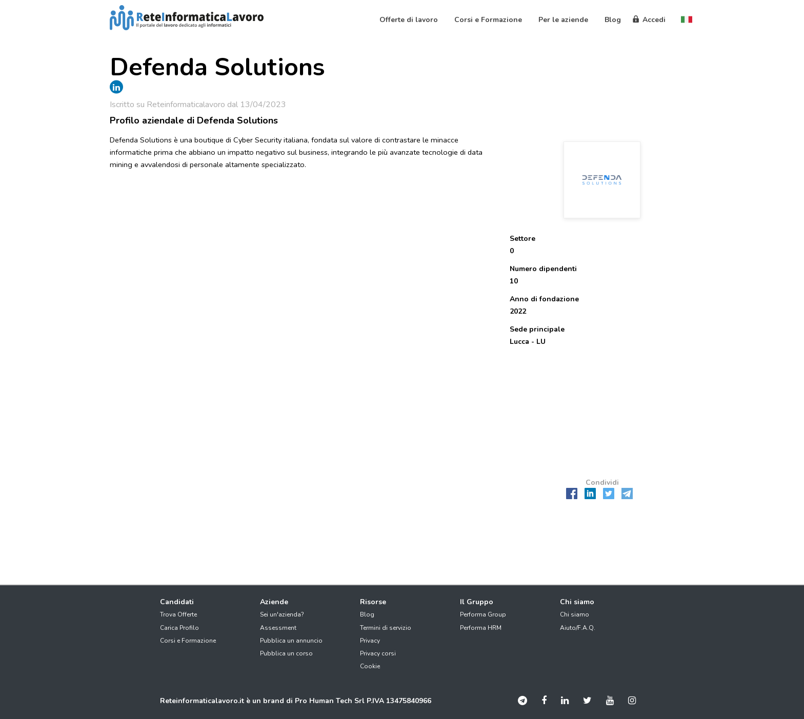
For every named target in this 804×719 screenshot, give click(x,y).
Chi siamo (574, 614)
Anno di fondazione (544, 299)
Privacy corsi (378, 653)
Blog (367, 614)
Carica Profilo (179, 628)
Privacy (370, 640)
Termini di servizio (385, 628)
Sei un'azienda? (282, 614)
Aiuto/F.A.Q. (577, 628)
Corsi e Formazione (188, 640)
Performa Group (483, 614)
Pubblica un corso (286, 653)
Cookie (370, 666)
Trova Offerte (178, 614)
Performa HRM (480, 628)
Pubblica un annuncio (291, 640)
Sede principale (537, 329)
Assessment (278, 628)
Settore (522, 238)
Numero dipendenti (543, 269)
